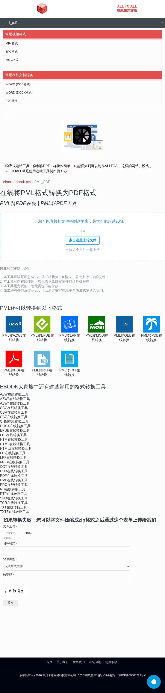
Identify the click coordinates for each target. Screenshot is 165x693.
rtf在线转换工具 (13, 494)
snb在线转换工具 (14, 498)
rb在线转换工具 (12, 489)
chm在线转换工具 (14, 421)
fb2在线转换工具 (13, 435)
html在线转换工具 (15, 444)
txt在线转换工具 (13, 507)
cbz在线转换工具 (13, 417)
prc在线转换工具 (14, 485)
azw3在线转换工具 (15, 399)
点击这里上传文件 (82, 240)
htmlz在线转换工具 (16, 448)
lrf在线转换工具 (13, 457)
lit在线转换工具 (13, 453)
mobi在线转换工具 (14, 462)
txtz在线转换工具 (14, 512)
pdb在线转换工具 (14, 471)
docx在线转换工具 (15, 426)
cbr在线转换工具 (14, 412)
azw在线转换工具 (14, 394)
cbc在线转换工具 (14, 408)
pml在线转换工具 (14, 480)
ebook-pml (23, 182)
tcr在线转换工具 (14, 503)
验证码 (8, 574)
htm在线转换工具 (14, 439)
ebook (8, 182)
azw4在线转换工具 (15, 403)
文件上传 (10, 526)
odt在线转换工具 (14, 466)
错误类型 (10, 559)
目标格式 (10, 543)
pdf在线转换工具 (13, 475)
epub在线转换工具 (15, 430)
